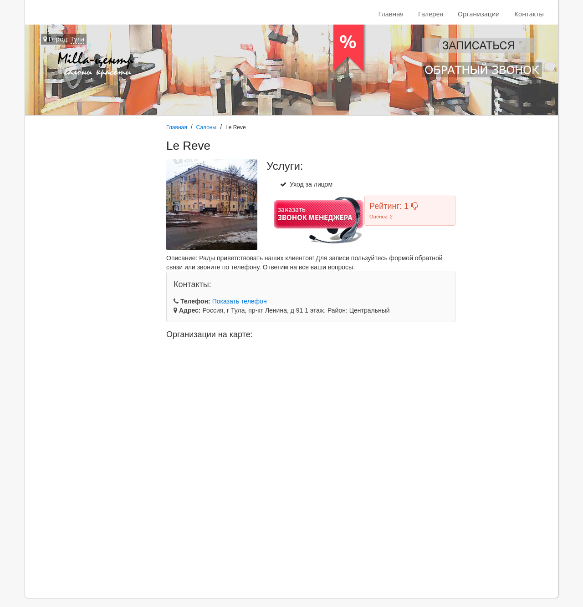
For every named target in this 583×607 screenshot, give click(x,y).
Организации (479, 14)
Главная (391, 14)
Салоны (206, 127)
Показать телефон (239, 301)
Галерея (430, 14)
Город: (63, 39)
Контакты (529, 14)
